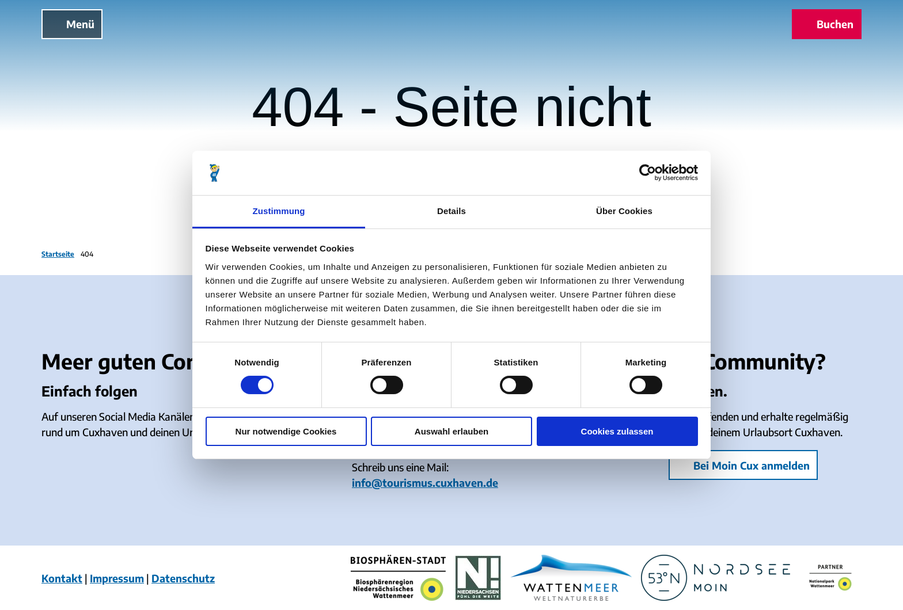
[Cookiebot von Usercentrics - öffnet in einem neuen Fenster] (647, 172)
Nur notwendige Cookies (286, 431)
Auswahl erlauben (451, 431)
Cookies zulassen (617, 431)
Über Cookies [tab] (624, 211)
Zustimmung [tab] (279, 211)
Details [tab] (451, 211)
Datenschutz (183, 578)
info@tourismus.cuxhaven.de (425, 482)
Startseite (57, 254)
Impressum (117, 578)
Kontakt (61, 578)
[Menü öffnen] (72, 24)
